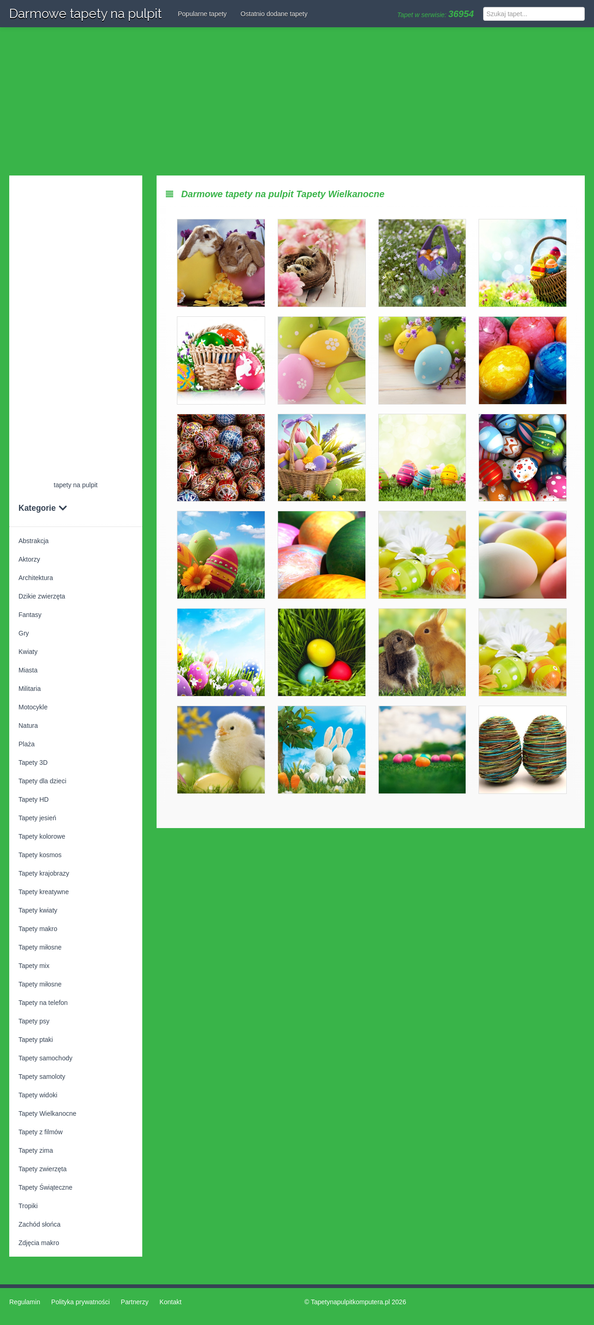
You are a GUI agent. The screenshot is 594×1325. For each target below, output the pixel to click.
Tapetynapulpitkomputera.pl (350, 1302)
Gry (23, 633)
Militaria (29, 688)
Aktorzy (29, 559)
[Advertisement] (297, 101)
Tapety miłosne (39, 947)
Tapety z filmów (40, 1132)
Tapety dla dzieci (42, 781)
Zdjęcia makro (38, 1242)
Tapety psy (33, 1021)
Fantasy (30, 614)
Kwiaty (27, 651)
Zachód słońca (39, 1224)
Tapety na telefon (43, 1002)
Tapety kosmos (39, 855)
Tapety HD (33, 799)
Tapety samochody (45, 1058)
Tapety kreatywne (43, 891)
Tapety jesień (37, 818)
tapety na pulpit (75, 485)
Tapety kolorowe (41, 836)
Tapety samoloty (41, 1076)
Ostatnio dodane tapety (274, 14)
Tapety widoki (37, 1095)
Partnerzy (135, 1302)
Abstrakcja (33, 541)
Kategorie (42, 508)
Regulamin (24, 1302)
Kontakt (170, 1302)
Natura (28, 725)
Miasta (27, 670)
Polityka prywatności (80, 1302)
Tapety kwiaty (37, 910)
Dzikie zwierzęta (41, 596)
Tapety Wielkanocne (47, 1113)
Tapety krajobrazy (43, 873)
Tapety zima (35, 1150)
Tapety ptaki (35, 1039)
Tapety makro (37, 928)
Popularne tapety (202, 14)
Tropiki (28, 1206)
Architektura (35, 577)
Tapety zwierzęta (42, 1169)
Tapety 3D (33, 762)
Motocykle (33, 707)
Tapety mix (33, 965)
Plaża (26, 744)
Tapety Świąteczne (45, 1187)
